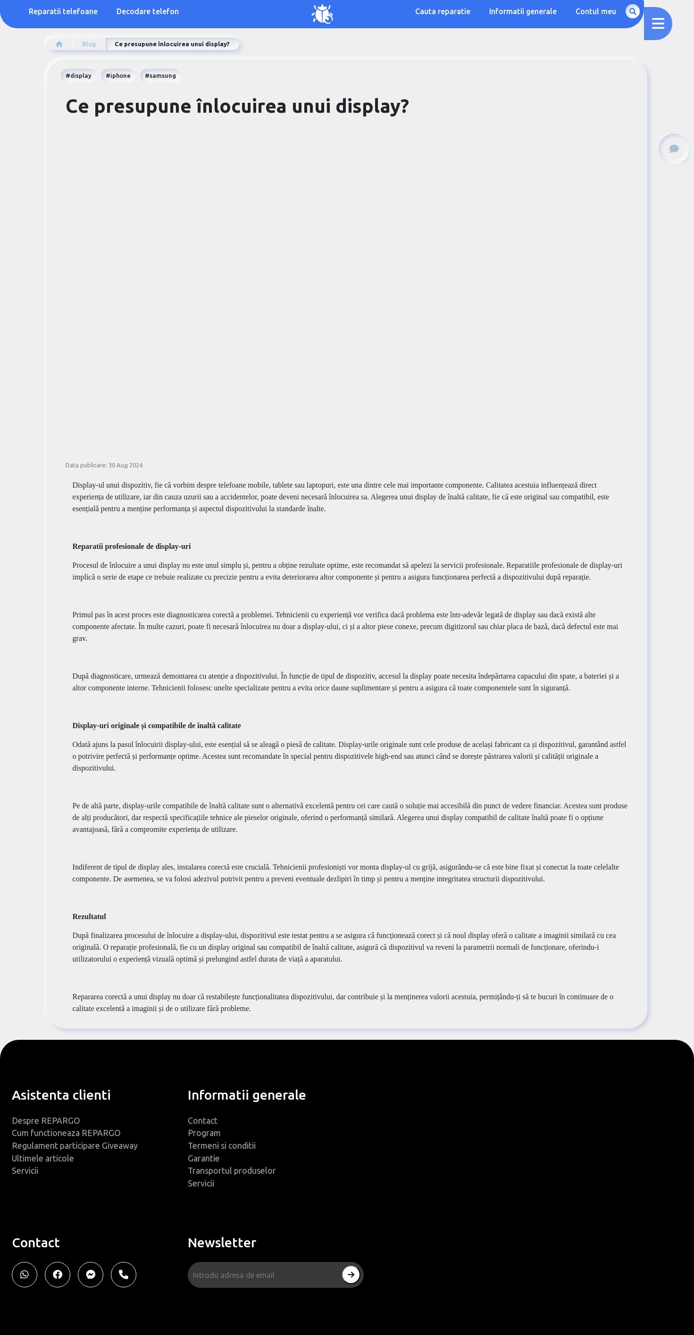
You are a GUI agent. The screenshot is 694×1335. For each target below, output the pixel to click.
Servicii (25, 1170)
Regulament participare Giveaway (75, 1144)
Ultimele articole (43, 1157)
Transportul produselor (232, 1170)
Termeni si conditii (222, 1144)
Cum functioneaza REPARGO (66, 1131)
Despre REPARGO (46, 1119)
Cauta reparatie (492, 12)
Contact (202, 1119)
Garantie (204, 1157)
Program (204, 1131)
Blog (90, 44)
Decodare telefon (148, 12)
